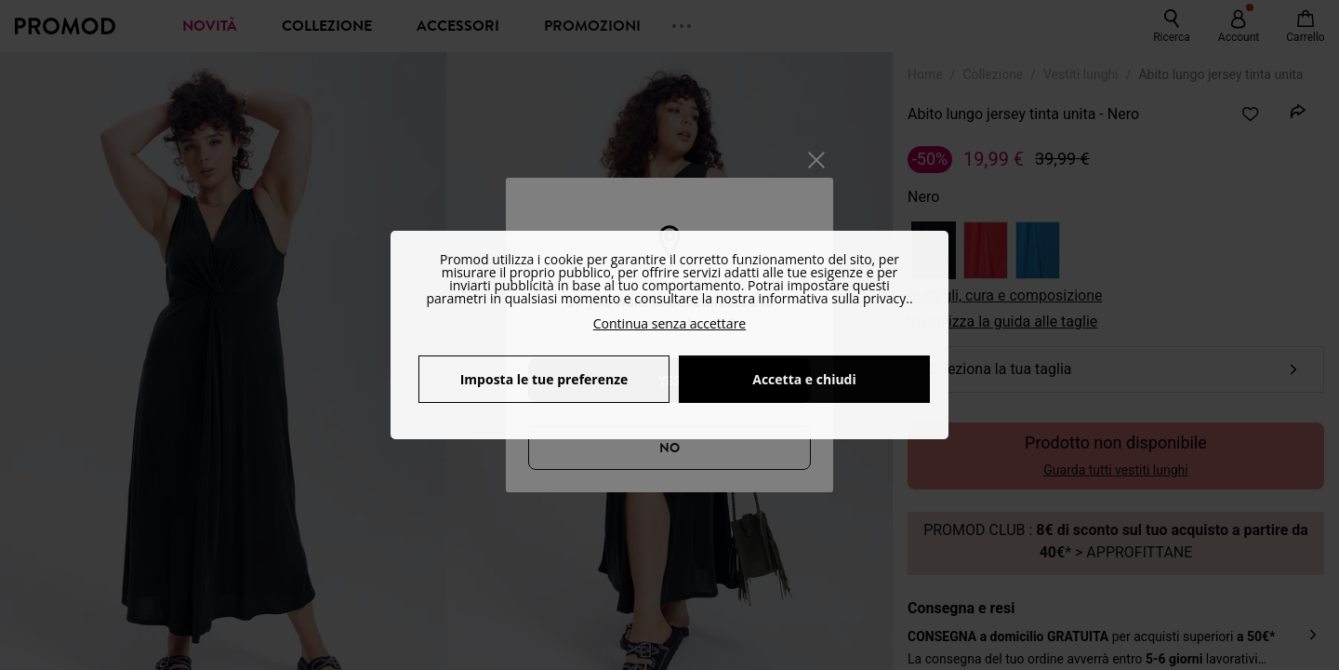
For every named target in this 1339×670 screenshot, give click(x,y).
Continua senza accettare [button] (669, 323)
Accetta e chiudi (804, 379)
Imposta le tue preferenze (544, 379)
